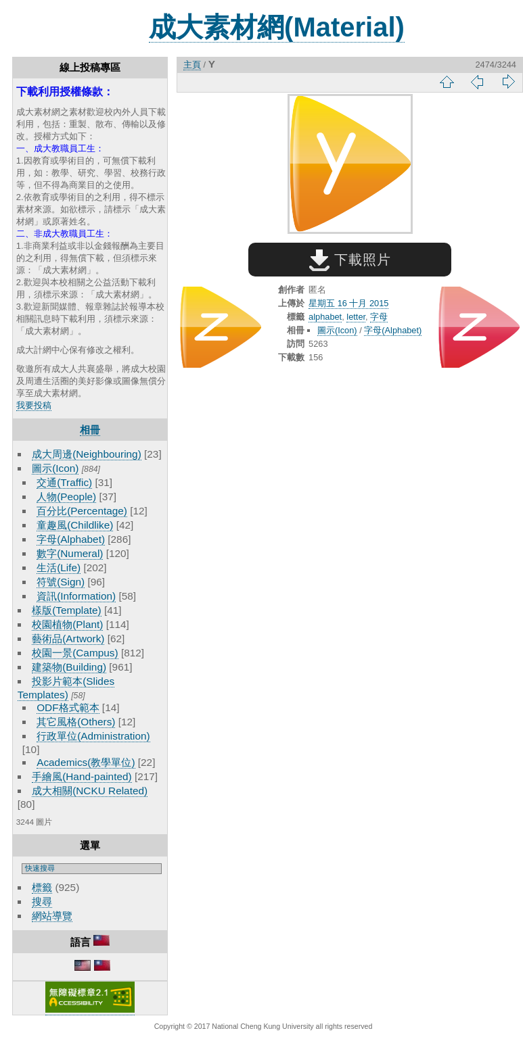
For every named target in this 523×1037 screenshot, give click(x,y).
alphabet (325, 317)
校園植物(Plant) (67, 624)
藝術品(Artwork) (68, 638)
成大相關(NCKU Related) (89, 790)
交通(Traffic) (64, 482)
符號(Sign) (61, 581)
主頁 (192, 64)
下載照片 (350, 259)
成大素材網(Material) (277, 27)
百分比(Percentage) (82, 510)
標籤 (42, 887)
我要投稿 (33, 405)
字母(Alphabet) (71, 539)
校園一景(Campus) (75, 652)
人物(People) (66, 496)
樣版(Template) (66, 610)
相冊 (90, 429)
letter (355, 317)
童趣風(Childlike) (75, 525)
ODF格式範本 (68, 707)
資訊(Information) (76, 596)
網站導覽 (52, 915)
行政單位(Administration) (93, 736)
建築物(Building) (69, 667)
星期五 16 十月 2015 (348, 303)
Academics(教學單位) (86, 762)
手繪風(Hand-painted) (81, 776)
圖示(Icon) (55, 468)
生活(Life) (59, 567)
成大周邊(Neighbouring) (86, 454)
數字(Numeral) (70, 553)
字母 (379, 317)
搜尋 (42, 901)
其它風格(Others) (76, 721)
